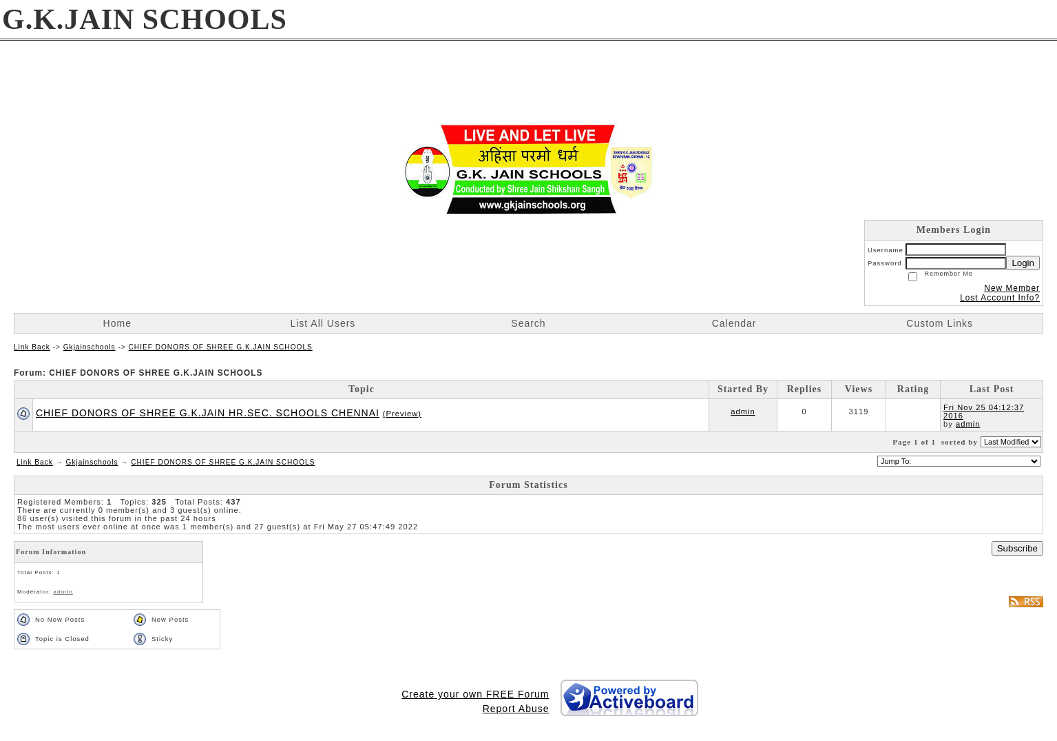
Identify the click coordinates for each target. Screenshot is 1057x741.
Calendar (734, 323)
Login (1023, 263)
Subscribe (1017, 548)
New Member (1012, 288)
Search (528, 323)
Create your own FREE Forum (475, 694)
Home (117, 323)
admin (743, 411)
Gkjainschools (89, 347)
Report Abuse (516, 708)
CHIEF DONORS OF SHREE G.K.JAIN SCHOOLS (221, 347)
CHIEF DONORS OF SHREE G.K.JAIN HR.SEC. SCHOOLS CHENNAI (207, 412)
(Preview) (402, 413)
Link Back (32, 347)
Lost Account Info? (1000, 298)
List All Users (322, 323)
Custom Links (939, 323)
